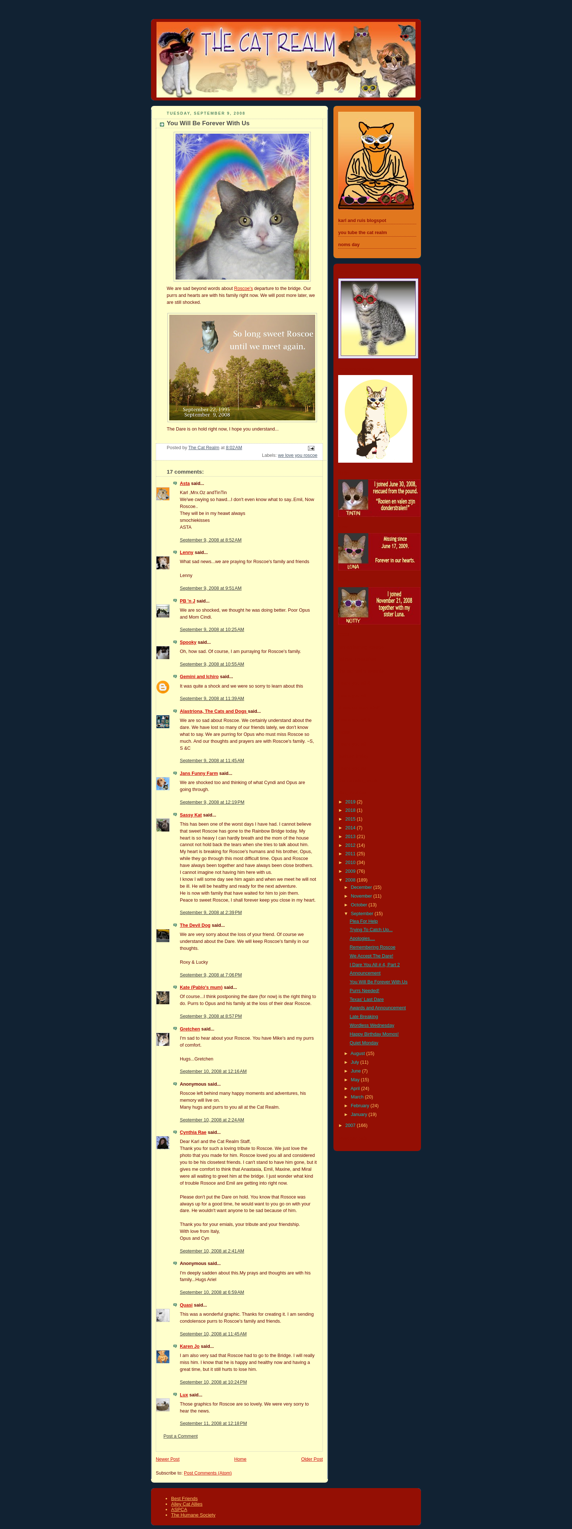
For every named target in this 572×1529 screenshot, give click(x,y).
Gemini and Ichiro (199, 676)
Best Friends (184, 1498)
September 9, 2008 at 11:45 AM (212, 760)
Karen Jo (190, 1346)
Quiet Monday (364, 1043)
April (356, 1088)
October (359, 904)
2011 (351, 853)
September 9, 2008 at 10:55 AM (212, 664)
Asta (185, 483)
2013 (351, 836)
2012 (351, 845)
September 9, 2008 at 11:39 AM (212, 698)
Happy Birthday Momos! (374, 1034)
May (356, 1079)
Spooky (188, 642)
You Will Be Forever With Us (379, 982)
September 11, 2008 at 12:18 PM (213, 1423)
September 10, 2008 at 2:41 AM (212, 1251)
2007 (351, 1125)
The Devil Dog (195, 925)
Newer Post (167, 1459)
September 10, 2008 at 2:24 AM (212, 1120)
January (359, 1114)
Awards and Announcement (378, 1007)
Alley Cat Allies (186, 1504)
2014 (351, 827)
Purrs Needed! (364, 990)
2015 (351, 819)
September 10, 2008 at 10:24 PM (213, 1382)
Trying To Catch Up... (371, 929)
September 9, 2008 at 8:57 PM (211, 1016)
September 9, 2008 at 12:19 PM (212, 802)
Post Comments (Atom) (208, 1473)
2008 (351, 880)
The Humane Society (193, 1515)
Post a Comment (180, 1436)
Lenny (186, 552)
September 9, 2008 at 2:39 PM (211, 912)
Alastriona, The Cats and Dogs (214, 711)
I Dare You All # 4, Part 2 (375, 964)
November (362, 896)
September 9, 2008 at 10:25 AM (212, 629)
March (358, 1097)
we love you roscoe (297, 455)
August (358, 1053)
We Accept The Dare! (371, 956)
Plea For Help (364, 921)
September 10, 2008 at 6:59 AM (212, 1292)
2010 (351, 862)
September (363, 913)
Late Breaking (364, 1016)
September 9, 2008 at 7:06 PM (211, 975)
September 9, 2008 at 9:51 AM (210, 588)
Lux (184, 1395)
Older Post (312, 1459)
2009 (351, 871)
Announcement (365, 973)
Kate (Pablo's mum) (201, 987)
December (362, 887)
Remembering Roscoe (372, 947)
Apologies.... (362, 938)
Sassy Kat (191, 815)
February (361, 1105)
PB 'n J (187, 601)
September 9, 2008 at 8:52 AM (210, 540)
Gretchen (190, 1029)
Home (240, 1459)
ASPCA (179, 1509)
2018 (351, 810)
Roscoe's (243, 288)
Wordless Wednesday (372, 1025)
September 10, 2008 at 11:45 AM (213, 1334)
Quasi (186, 1305)
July (355, 1062)
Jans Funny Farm (199, 773)
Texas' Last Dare (367, 999)
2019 (351, 801)
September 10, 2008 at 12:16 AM (213, 1071)
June (356, 1071)
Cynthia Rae (193, 1132)
